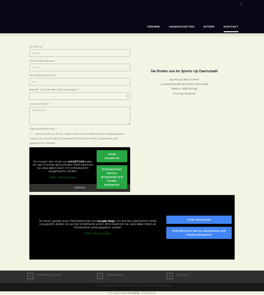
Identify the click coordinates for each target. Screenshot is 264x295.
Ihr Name (35, 46)
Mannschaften (181, 26)
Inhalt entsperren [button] (112, 156)
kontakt (183, 274)
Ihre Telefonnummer (42, 75)
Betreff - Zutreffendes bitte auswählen (53, 89)
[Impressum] (100, 276)
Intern (208, 26)
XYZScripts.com (148, 293)
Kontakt (231, 26)
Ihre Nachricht (38, 104)
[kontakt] (170, 276)
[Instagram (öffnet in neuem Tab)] (241, 4)
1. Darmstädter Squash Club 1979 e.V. (118, 285)
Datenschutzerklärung (158, 285)
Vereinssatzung (49, 274)
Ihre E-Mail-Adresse (42, 60)
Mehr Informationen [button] (63, 177)
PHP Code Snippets (117, 293)
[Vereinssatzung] (30, 276)
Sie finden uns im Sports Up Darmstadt (184, 71)
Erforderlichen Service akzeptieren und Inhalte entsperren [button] (112, 177)
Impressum (115, 274)
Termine (153, 26)
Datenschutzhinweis (42, 128)
